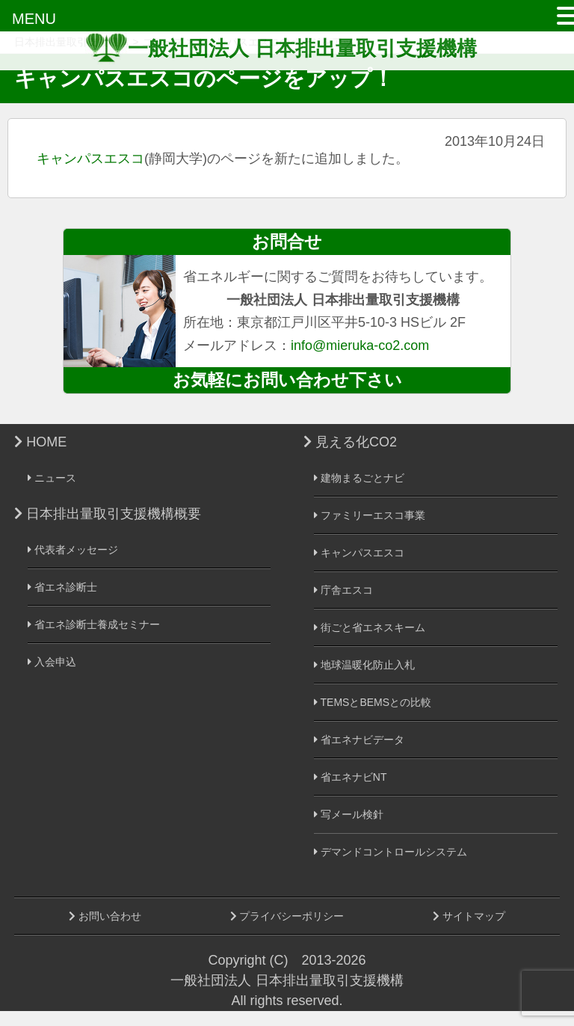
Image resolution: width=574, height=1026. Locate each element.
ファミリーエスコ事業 (369, 515)
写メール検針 (348, 814)
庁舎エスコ (343, 590)
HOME (40, 441)
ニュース (52, 478)
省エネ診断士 (62, 587)
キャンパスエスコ (90, 158)
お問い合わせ (105, 916)
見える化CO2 (350, 441)
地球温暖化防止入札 (364, 665)
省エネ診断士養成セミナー (94, 624)
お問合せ (287, 241)
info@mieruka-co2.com (360, 345)
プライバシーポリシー (287, 916)
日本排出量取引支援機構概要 (107, 513)
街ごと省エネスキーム (369, 627)
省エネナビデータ (359, 740)
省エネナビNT (350, 777)
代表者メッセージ (73, 550)
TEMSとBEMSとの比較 (372, 702)
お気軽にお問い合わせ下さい (287, 380)
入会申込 (52, 662)
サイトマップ (469, 916)
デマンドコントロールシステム (390, 852)
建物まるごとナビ (359, 478)
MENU (34, 18)
